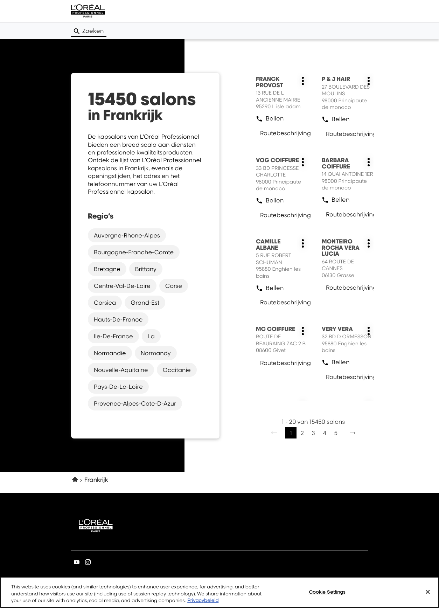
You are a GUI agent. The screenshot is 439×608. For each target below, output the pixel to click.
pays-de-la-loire (118, 386)
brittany (145, 268)
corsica (105, 302)
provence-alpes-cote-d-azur (135, 403)
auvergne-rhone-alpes (127, 235)
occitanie (177, 369)
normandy (156, 353)
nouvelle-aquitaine (121, 369)
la (151, 336)
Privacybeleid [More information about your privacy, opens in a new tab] (202, 603)
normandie (110, 353)
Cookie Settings (327, 594)
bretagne (107, 268)
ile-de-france (113, 336)
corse (173, 285)
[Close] (427, 594)
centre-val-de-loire (122, 285)
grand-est (145, 302)
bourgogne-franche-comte (134, 252)
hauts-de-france (118, 319)
